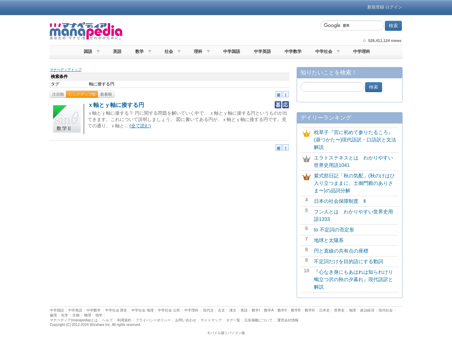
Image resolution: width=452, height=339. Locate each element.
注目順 (58, 94)
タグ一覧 (233, 320)
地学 (98, 315)
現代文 (208, 310)
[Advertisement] (220, 31)
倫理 (53, 315)
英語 (117, 51)
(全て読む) (140, 125)
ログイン (393, 7)
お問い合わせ (185, 320)
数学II (282, 310)
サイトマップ (211, 320)
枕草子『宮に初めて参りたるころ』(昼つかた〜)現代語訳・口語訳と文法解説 (355, 139)
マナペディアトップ (66, 70)
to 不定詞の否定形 (334, 229)
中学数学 (293, 51)
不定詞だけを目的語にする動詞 (348, 261)
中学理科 (361, 51)
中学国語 (231, 51)
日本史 (324, 310)
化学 (64, 315)
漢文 (232, 310)
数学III (310, 310)
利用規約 (124, 320)
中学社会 (323, 51)
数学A (268, 310)
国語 (88, 51)
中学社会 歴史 (116, 310)
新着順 (106, 94)
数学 (139, 51)
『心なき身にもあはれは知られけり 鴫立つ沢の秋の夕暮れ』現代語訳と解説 (356, 279)
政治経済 (367, 310)
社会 (169, 51)
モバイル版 (216, 333)
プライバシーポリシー (153, 320)
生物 (75, 315)
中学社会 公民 (169, 310)
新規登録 (375, 7)
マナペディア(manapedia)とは (74, 320)
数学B (296, 310)
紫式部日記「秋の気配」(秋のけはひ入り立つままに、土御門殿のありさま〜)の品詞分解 (354, 183)
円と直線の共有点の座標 (341, 251)
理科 (198, 51)
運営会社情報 (287, 320)
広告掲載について (258, 320)
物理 (87, 315)
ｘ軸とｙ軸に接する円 (116, 105)
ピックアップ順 (82, 94)
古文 (221, 310)
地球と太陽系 (329, 240)
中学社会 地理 (142, 310)
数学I (256, 310)
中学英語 (262, 51)
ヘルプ (107, 320)
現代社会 (386, 310)
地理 (352, 310)
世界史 (339, 310)
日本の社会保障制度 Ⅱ (340, 201)
